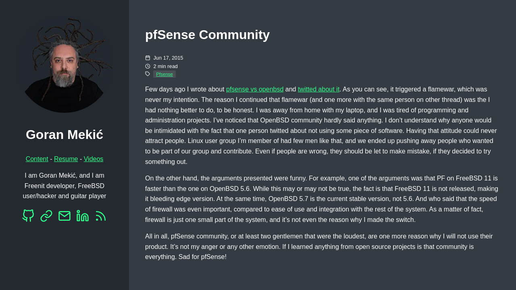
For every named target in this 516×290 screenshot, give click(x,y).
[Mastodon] (46, 218)
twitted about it (318, 89)
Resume (66, 158)
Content (37, 158)
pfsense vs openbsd (254, 89)
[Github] (28, 218)
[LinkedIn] (82, 218)
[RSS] (100, 218)
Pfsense (164, 74)
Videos (94, 158)
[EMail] (64, 218)
